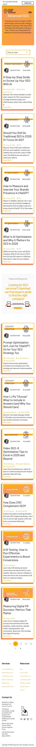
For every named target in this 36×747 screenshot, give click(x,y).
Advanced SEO (10, 89)
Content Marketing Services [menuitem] (9, 669)
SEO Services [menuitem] (6, 683)
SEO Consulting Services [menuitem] (9, 679)
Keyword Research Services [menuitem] (9, 672)
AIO (20, 145)
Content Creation (23, 358)
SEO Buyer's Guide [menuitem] (25, 683)
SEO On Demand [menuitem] (24, 686)
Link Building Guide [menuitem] (25, 679)
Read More (7, 107)
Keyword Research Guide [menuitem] (27, 676)
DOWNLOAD (27, 3)
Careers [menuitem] (22, 690)
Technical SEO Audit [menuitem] (8, 686)
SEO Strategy (10, 358)
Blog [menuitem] (21, 669)
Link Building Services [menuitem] (8, 676)
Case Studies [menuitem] (24, 672)
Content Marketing (24, 464)
